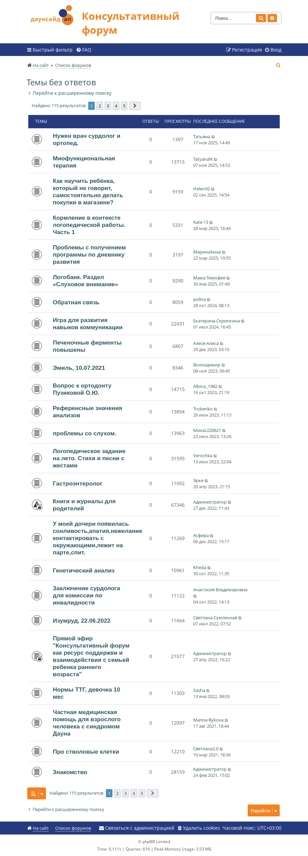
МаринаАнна (207, 252)
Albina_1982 (205, 386)
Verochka (202, 455)
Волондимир (206, 365)
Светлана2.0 (205, 748)
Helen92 (201, 189)
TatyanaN (203, 159)
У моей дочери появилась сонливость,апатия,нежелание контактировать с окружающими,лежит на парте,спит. (97, 538)
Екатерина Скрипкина (216, 321)
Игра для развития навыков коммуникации (88, 324)
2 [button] (99, 106)
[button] (135, 106)
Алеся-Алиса (206, 343)
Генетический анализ (83, 570)
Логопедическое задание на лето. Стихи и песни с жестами (89, 458)
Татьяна (201, 136)
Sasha (199, 690)
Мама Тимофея (209, 278)
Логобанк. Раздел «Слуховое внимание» (85, 281)
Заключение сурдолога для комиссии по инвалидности (86, 595)
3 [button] (108, 106)
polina (199, 299)
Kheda (199, 567)
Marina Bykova (208, 720)
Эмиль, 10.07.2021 (79, 367)
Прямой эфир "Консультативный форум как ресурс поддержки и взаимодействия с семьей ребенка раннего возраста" (91, 656)
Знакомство (70, 772)
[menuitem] (83, 49)
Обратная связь (76, 302)
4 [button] (116, 106)
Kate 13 (200, 222)
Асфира (201, 535)
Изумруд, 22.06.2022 (81, 620)
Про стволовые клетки (86, 751)
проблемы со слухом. (84, 433)
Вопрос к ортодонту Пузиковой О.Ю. (82, 389)
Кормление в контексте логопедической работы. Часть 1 (89, 224)
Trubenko (203, 409)
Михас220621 (207, 430)
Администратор (210, 502)
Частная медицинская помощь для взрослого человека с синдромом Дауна (87, 723)
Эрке (198, 480)
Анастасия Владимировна (220, 589)
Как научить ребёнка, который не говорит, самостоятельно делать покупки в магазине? (88, 191)
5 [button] (124, 106)
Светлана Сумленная (215, 617)
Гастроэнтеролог (77, 483)
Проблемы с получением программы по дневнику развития (89, 254)
